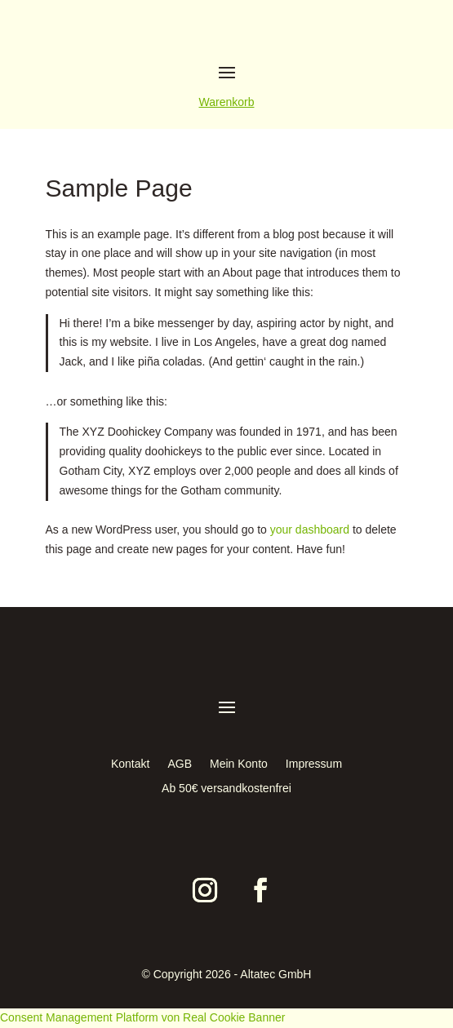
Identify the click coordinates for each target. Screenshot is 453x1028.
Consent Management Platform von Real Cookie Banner (142, 1017)
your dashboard (309, 529)
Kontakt (130, 764)
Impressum (314, 764)
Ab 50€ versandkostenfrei (226, 788)
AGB (179, 764)
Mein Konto (239, 764)
